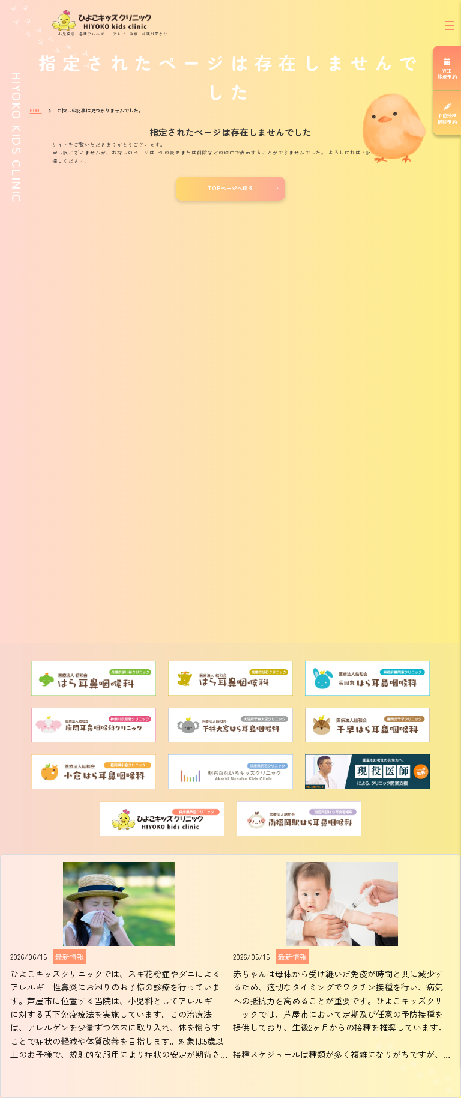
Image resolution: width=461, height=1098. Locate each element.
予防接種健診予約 (447, 118)
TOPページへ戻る (230, 188)
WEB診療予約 (447, 73)
